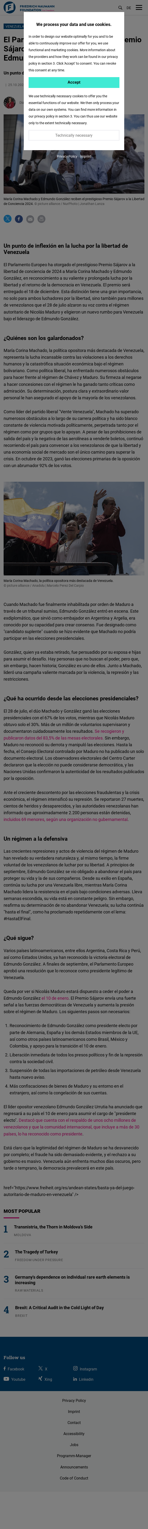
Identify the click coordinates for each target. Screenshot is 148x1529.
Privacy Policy (67, 156)
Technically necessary (73, 135)
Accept (74, 82)
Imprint (85, 156)
